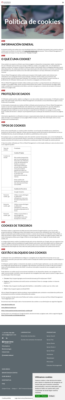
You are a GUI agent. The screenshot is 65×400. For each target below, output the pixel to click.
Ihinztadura (6, 345)
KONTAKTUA (6, 379)
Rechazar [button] (44, 396)
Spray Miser (51, 350)
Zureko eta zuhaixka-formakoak (31, 339)
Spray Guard (51, 335)
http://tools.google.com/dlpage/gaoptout (13, 315)
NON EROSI (6, 368)
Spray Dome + (51, 346)
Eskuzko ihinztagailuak (54, 365)
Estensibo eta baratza (28, 335)
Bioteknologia (6, 348)
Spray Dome (51, 343)
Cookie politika (6, 398)
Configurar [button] (52, 396)
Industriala (5, 351)
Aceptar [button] (38, 396)
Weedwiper (50, 357)
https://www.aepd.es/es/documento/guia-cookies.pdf (16, 310)
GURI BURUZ (6, 376)
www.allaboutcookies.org (8, 307)
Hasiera (5, 7)
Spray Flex (50, 339)
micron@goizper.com (9, 334)
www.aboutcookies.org (8, 304)
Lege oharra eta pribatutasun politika (25, 398)
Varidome (50, 354)
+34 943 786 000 (8, 332)
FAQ (3, 383)
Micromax (50, 361)
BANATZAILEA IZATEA (9, 372)
